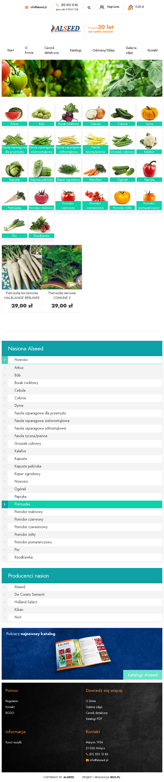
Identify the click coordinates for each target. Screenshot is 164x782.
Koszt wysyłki (14, 742)
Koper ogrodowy (27, 474)
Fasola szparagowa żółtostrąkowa (40, 428)
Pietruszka (22, 504)
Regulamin (11, 701)
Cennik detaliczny (52, 50)
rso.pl (115, 777)
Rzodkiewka (23, 557)
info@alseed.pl (36, 7)
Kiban (18, 609)
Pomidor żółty (25, 534)
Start (10, 50)
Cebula (19, 390)
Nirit (17, 617)
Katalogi (75, 50)
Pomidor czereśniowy (31, 527)
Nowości (21, 359)
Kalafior (20, 451)
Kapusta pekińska (27, 466)
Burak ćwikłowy (26, 383)
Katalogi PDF (94, 719)
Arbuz (18, 367)
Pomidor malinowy (28, 511)
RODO (9, 713)
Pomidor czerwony (28, 519)
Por (16, 549)
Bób (17, 375)
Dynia (18, 405)
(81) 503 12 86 (67, 5)
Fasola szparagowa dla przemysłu (40, 413)
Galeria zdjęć (131, 50)
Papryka (20, 496)
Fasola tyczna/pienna (30, 436)
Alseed (19, 587)
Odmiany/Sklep (104, 50)
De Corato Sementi (29, 594)
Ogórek (20, 489)
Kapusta (20, 458)
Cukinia (20, 398)
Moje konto (109, 7)
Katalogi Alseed (143, 675)
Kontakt (153, 50)
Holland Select (25, 602)
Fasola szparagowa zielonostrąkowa (41, 420)
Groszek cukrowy (27, 443)
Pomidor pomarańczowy (33, 542)
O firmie (29, 50)
